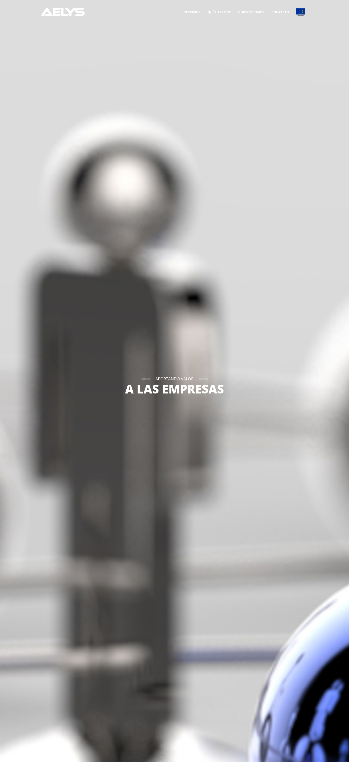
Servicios (192, 12)
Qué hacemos (219, 12)
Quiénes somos (251, 12)
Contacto (280, 12)
